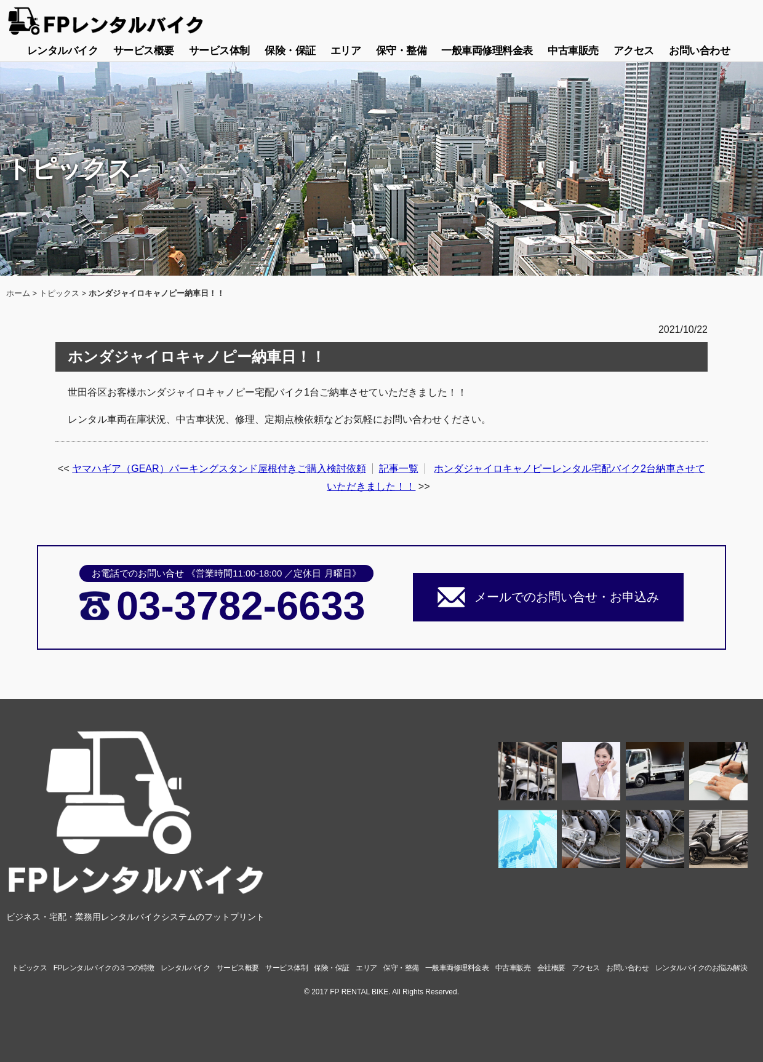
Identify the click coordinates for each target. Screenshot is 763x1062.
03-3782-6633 (241, 605)
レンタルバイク (62, 51)
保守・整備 (401, 51)
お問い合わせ (699, 51)
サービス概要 (143, 51)
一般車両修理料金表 (487, 51)
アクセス (633, 51)
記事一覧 (398, 468)
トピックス (59, 293)
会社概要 (551, 968)
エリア (345, 51)
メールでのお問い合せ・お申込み (566, 597)
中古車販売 (573, 51)
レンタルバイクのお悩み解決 (701, 968)
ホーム (18, 293)
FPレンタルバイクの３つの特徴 (104, 968)
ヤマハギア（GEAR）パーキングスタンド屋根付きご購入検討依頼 (219, 468)
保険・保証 (290, 51)
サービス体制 (219, 51)
